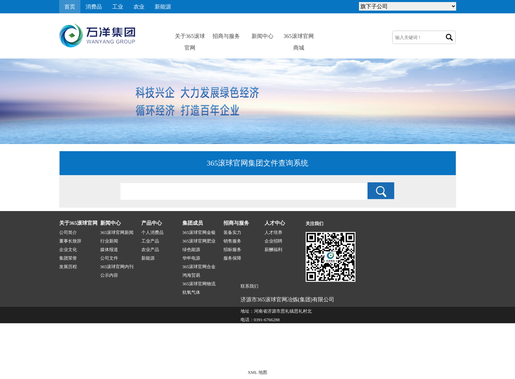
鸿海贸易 (191, 275)
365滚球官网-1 (188, 357)
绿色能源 (191, 249)
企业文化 (68, 249)
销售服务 (232, 241)
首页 (69, 7)
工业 (117, 7)
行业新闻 (109, 241)
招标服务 (232, 249)
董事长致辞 (70, 241)
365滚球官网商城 (299, 37)
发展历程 (68, 266)
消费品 (94, 7)
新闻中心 (262, 36)
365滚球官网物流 (199, 283)
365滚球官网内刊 (117, 266)
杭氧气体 (191, 292)
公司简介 (68, 232)
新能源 (163, 7)
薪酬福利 (273, 249)
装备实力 (232, 232)
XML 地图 (258, 372)
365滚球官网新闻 (117, 232)
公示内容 (109, 275)
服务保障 (232, 258)
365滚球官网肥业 (199, 241)
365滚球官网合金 (199, 266)
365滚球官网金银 (199, 232)
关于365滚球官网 (190, 37)
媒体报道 (109, 249)
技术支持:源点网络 (414, 357)
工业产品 (150, 241)
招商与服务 (226, 36)
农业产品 (150, 249)
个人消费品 (152, 232)
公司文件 (109, 258)
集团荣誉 (68, 258)
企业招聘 (273, 241)
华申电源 (191, 258)
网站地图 (447, 357)
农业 (138, 7)
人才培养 (273, 232)
